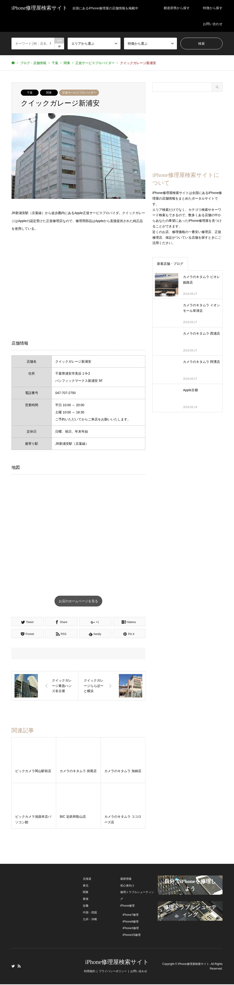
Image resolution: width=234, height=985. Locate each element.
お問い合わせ (213, 24)
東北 (85, 886)
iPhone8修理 (131, 922)
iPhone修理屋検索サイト (117, 962)
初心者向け (127, 886)
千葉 (30, 92)
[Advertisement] (78, 285)
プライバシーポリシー (113, 972)
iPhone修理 (127, 906)
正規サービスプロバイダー (79, 92)
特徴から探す (213, 8)
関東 (49, 92)
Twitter (13, 966)
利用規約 (89, 972)
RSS (19, 966)
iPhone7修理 (131, 915)
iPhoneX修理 (131, 928)
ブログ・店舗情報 (33, 63)
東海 (85, 899)
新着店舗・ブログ (170, 264)
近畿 (85, 906)
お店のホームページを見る (78, 601)
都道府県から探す (177, 8)
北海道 (87, 879)
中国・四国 (90, 913)
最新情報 (126, 879)
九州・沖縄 (90, 919)
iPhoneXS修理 (132, 935)
